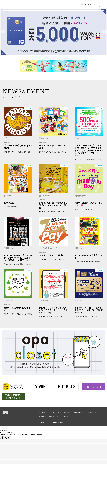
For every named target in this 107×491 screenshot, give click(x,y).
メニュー (101, 6)
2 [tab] (53, 52)
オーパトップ (43, 412)
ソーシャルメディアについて (57, 416)
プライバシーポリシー (93, 412)
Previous (3, 31)
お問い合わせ (78, 412)
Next (104, 31)
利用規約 (41, 416)
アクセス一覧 (55, 412)
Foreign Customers (87, 4)
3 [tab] (55, 52)
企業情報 (66, 412)
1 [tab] (51, 52)
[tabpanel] (53, 32)
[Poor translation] (7, 437)
